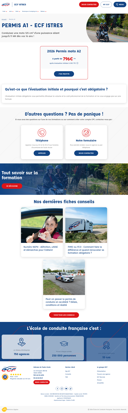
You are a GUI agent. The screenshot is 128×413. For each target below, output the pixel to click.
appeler (41, 153)
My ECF (67, 371)
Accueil (4, 19)
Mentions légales (12, 409)
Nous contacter (89, 4)
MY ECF (106, 4)
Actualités (100, 383)
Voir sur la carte (38, 375)
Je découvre (12, 186)
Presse (99, 380)
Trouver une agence (103, 374)
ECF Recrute (101, 377)
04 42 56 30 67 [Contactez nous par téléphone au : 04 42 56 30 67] (38, 378)
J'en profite (64, 74)
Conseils (68, 374)
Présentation (101, 371)
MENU (120, 4)
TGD (66, 377)
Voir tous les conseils (64, 315)
